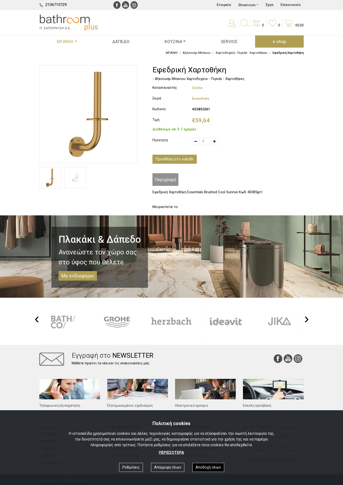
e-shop (279, 41)
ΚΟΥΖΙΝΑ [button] (173, 41)
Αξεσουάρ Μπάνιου (197, 52)
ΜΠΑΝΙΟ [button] (65, 41)
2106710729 (56, 4)
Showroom (247, 5)
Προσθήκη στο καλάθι (175, 159)
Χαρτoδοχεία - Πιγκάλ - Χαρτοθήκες (241, 52)
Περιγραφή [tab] (165, 179)
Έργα (269, 5)
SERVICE (229, 41)
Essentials (200, 98)
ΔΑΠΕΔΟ (120, 41)
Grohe (197, 88)
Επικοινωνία (291, 5)
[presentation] (37, 318)
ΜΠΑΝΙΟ (172, 52)
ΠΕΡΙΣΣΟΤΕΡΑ (171, 452)
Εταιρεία (224, 5)
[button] (258, 27)
